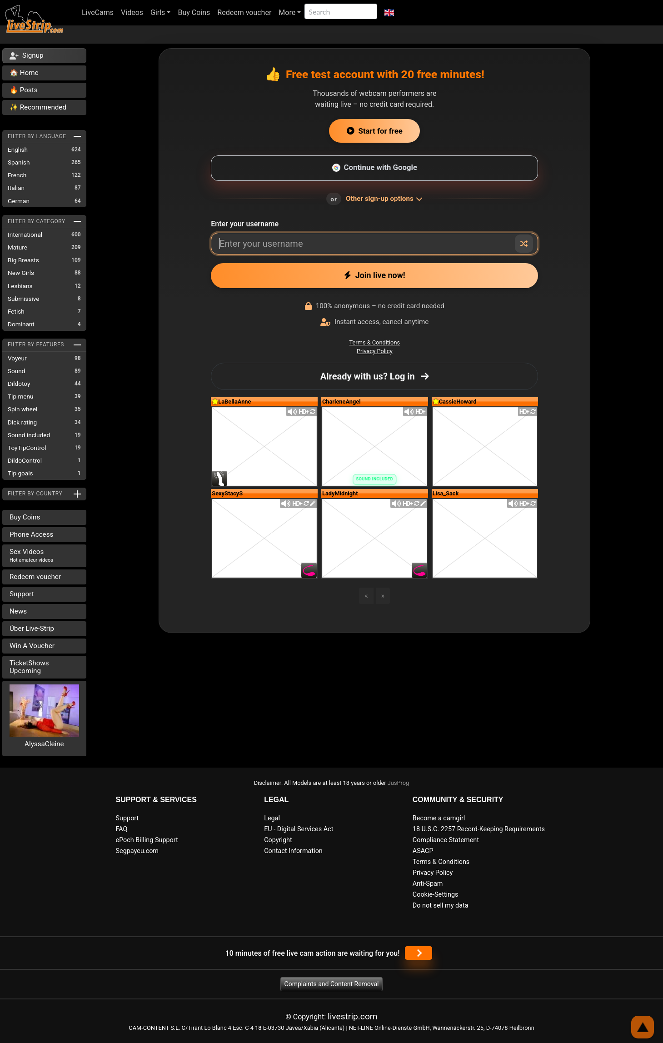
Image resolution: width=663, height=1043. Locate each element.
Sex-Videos (31, 555)
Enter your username (245, 224)
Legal (272, 818)
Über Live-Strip (32, 628)
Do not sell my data (441, 905)
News (18, 611)
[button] (389, 13)
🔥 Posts (23, 90)
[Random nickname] (524, 244)
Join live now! (374, 275)
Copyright (278, 840)
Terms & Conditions (374, 342)
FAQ (122, 829)
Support (22, 594)
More (287, 12)
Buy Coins (194, 12)
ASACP (423, 851)
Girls (157, 12)
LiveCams (98, 12)
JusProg (398, 782)
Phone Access (31, 534)
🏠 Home (24, 73)
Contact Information (293, 851)
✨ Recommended (38, 107)
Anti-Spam (428, 884)
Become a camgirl (439, 818)
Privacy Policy (375, 351)
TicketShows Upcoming (29, 667)
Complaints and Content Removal (331, 984)
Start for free (375, 130)
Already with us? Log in (374, 376)
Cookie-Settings (436, 894)
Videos (132, 12)
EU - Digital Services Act (298, 829)
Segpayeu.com (137, 851)
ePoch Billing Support (147, 840)
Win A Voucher (32, 646)
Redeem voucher (244, 12)
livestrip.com (353, 1016)
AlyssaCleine (44, 744)
